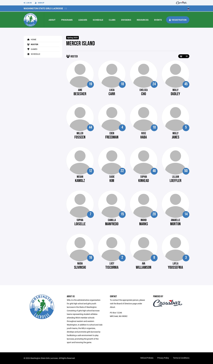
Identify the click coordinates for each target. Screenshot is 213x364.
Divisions (126, 19)
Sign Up (39, 3)
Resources (142, 19)
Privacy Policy (163, 358)
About (52, 19)
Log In (28, 3)
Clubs (112, 19)
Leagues (82, 19)
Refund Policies (146, 358)
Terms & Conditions (181, 358)
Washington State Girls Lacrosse (43, 8)
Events (158, 19)
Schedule (98, 19)
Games (31, 49)
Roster (32, 44)
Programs (67, 19)
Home (31, 39)
